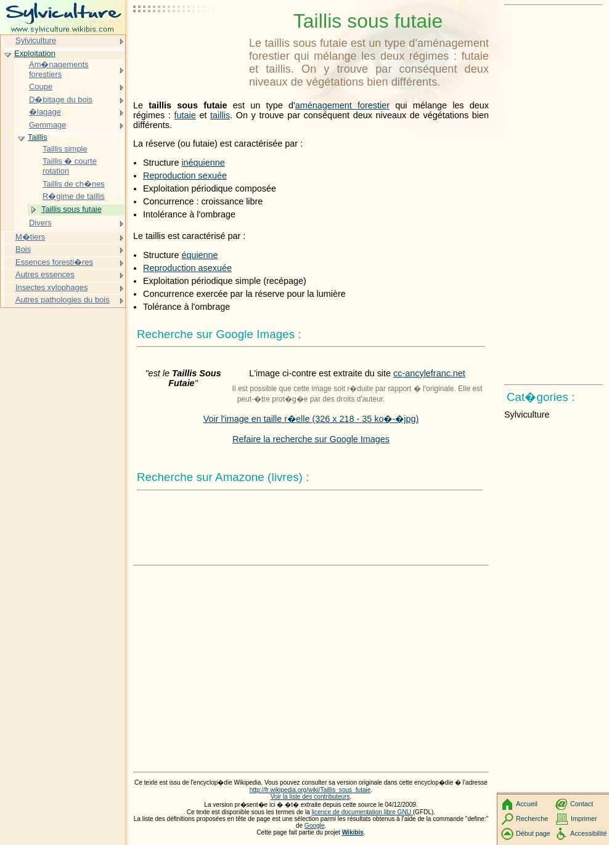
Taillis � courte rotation (70, 166)
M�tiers (30, 236)
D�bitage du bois (60, 99)
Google (314, 825)
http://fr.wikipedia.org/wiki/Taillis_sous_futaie (310, 789)
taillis (220, 115)
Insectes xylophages (51, 287)
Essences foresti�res (54, 262)
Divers (40, 222)
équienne (199, 255)
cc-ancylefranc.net (429, 373)
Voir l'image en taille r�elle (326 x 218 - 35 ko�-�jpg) (311, 419)
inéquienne (202, 163)
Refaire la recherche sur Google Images (311, 439)
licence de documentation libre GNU (362, 812)
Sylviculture (35, 40)
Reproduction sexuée (185, 175)
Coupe (40, 86)
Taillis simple (65, 148)
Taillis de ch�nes (74, 183)
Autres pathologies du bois (62, 299)
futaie (185, 115)
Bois (23, 249)
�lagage (45, 111)
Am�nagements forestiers (59, 69)
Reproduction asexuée (187, 268)
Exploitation (34, 53)
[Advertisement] (188, 40)
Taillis (37, 137)
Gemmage (47, 124)
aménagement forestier (342, 105)
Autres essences (45, 274)
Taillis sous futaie (71, 209)
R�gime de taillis (74, 196)
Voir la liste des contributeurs (310, 796)
